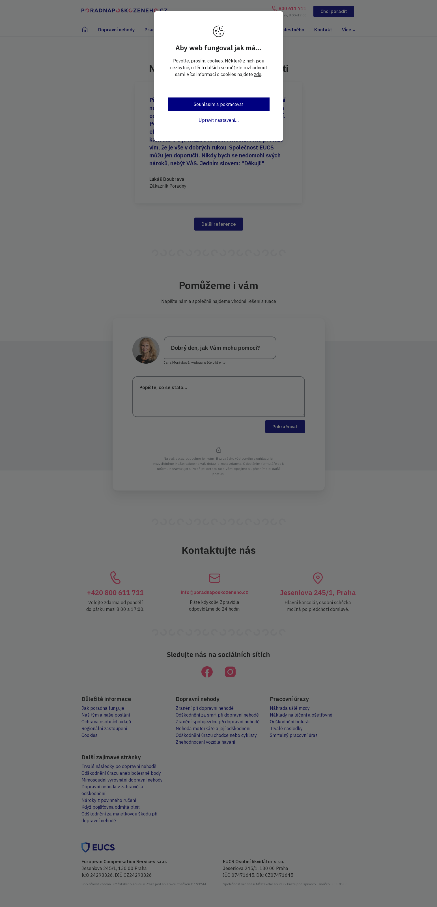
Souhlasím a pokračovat (219, 104)
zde (257, 74)
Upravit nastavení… (219, 120)
